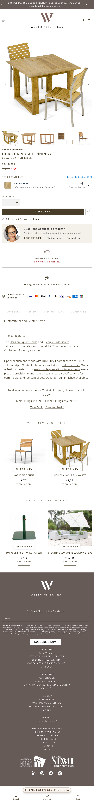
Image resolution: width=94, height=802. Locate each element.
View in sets (24, 484)
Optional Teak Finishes (60, 377)
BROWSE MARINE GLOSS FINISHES (27, 3)
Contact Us (73, 238)
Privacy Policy (75, 634)
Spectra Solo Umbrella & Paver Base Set (70, 552)
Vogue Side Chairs (57, 342)
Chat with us (54, 238)
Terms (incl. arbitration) (57, 634)
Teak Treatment (12, 177)
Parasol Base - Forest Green (24, 552)
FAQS (47, 749)
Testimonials (47, 739)
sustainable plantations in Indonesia (57, 369)
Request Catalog (47, 735)
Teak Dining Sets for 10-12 (47, 407)
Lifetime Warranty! (47, 732)
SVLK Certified (71, 365)
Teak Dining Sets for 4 (30, 401)
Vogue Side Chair (24, 475)
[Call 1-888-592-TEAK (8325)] (47, 790)
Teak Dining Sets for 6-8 (62, 401)
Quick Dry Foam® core (56, 361)
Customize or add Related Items (24, 321)
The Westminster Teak (47, 728)
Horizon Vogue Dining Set (70, 475)
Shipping (47, 717)
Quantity (8, 197)
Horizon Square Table (23, 342)
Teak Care (47, 746)
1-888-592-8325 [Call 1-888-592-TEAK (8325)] (33, 238)
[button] (2, 4)
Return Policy (47, 721)
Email (6, 618)
